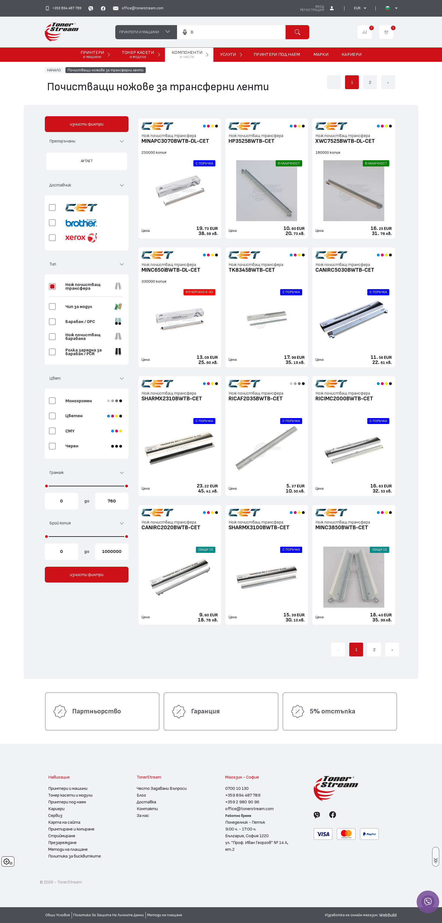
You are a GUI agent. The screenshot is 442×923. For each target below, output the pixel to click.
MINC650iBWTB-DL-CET (171, 270)
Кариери (56, 808)
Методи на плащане (68, 849)
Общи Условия (57, 915)
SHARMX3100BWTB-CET (259, 527)
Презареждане (62, 842)
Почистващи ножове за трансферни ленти (105, 70)
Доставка (146, 802)
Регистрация (312, 10)
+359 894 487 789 (242, 795)
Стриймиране (61, 836)
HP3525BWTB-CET (252, 141)
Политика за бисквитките (74, 856)
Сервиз (55, 815)
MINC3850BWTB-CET (341, 527)
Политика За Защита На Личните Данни (108, 915)
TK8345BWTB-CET (252, 270)
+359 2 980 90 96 (242, 802)
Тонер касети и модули (70, 795)
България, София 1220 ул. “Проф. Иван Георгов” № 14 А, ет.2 (256, 843)
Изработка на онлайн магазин (351, 915)
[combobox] (231, 32)
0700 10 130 (237, 788)
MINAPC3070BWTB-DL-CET (175, 141)
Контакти (147, 808)
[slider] (46, 486)
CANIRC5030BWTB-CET (344, 270)
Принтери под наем (67, 802)
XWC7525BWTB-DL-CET (345, 141)
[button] (87, 143)
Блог (141, 795)
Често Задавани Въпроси (162, 788)
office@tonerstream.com (249, 808)
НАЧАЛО (54, 70)
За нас (143, 815)
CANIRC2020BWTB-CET (171, 527)
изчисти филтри (86, 124)
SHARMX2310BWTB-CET (172, 398)
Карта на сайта (64, 822)
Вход (319, 6)
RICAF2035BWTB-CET (256, 398)
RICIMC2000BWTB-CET (344, 398)
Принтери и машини (67, 788)
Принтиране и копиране (71, 829)
